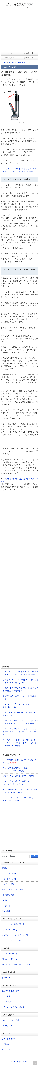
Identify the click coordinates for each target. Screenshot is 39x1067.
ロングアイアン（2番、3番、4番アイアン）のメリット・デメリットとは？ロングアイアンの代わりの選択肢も (20, 743)
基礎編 (4, 868)
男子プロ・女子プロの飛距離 (13, 1007)
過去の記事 (6, 911)
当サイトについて (9, 1039)
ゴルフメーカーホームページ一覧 (15, 935)
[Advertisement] (19, 30)
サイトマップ (7, 1050)
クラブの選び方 (10, 58)
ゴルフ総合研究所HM (20, 1062)
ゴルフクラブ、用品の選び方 (13, 924)
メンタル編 (6, 906)
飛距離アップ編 (8, 895)
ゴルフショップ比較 (9, 930)
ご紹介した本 (7, 1026)
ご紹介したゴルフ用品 (10, 1020)
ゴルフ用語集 (7, 1002)
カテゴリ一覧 (28, 53)
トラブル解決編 (8, 884)
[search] (15, 856)
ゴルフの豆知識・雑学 (10, 991)
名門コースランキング (10, 959)
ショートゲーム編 (9, 879)
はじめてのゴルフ (9, 978)
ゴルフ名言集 (7, 996)
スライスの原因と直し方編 (12, 890)
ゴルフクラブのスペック (11, 940)
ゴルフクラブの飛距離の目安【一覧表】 (19, 776)
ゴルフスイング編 (9, 873)
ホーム (10, 53)
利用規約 (5, 1044)
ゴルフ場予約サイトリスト (12, 954)
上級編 (4, 900)
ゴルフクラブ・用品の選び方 (18, 62)
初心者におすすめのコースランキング (17, 964)
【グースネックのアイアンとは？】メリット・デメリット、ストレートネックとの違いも (20, 732)
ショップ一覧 (28, 58)
